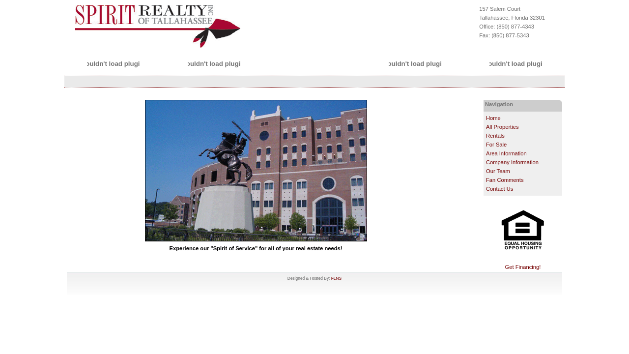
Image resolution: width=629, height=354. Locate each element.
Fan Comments (504, 180)
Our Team (498, 171)
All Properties (502, 127)
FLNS (336, 278)
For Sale (496, 145)
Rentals (495, 136)
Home (493, 118)
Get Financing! (523, 267)
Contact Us (499, 189)
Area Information (506, 153)
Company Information (512, 162)
